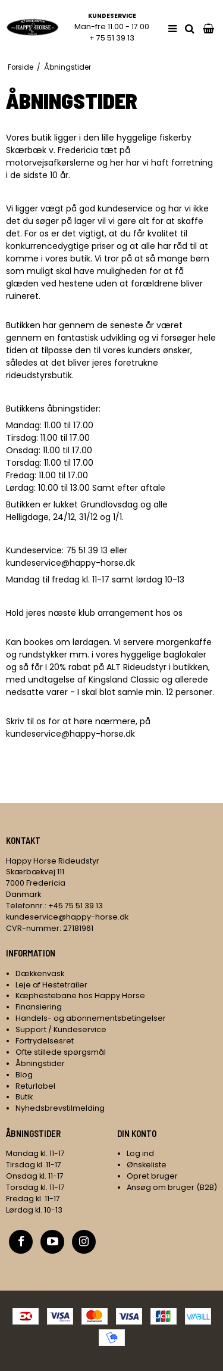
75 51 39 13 (87, 550)
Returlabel (35, 1086)
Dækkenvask (39, 973)
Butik (24, 1097)
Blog (24, 1075)
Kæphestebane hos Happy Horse (80, 995)
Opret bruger (152, 1176)
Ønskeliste (147, 1165)
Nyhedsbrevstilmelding (60, 1108)
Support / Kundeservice (60, 1029)
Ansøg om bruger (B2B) (172, 1187)
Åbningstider (40, 1063)
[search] (189, 29)
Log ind (140, 1153)
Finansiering (38, 1007)
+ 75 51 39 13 (111, 38)
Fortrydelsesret (44, 1041)
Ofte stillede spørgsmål (60, 1052)
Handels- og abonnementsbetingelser (90, 1018)
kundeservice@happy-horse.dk (70, 563)
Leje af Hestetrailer (51, 985)
